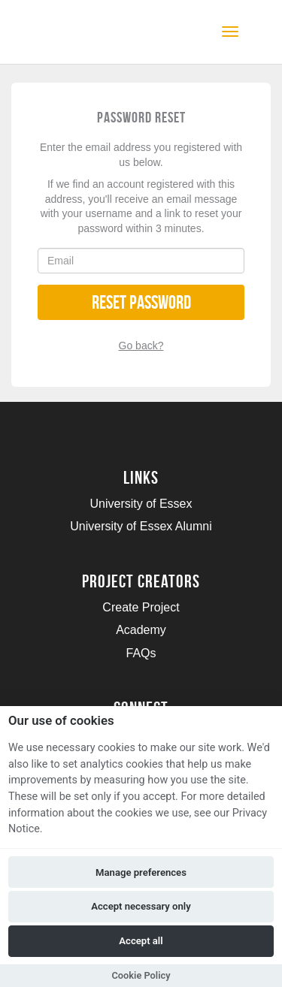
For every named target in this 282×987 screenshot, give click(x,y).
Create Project (140, 607)
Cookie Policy (140, 975)
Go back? (141, 346)
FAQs (141, 653)
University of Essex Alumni (141, 526)
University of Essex (140, 503)
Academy (141, 629)
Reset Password (141, 302)
